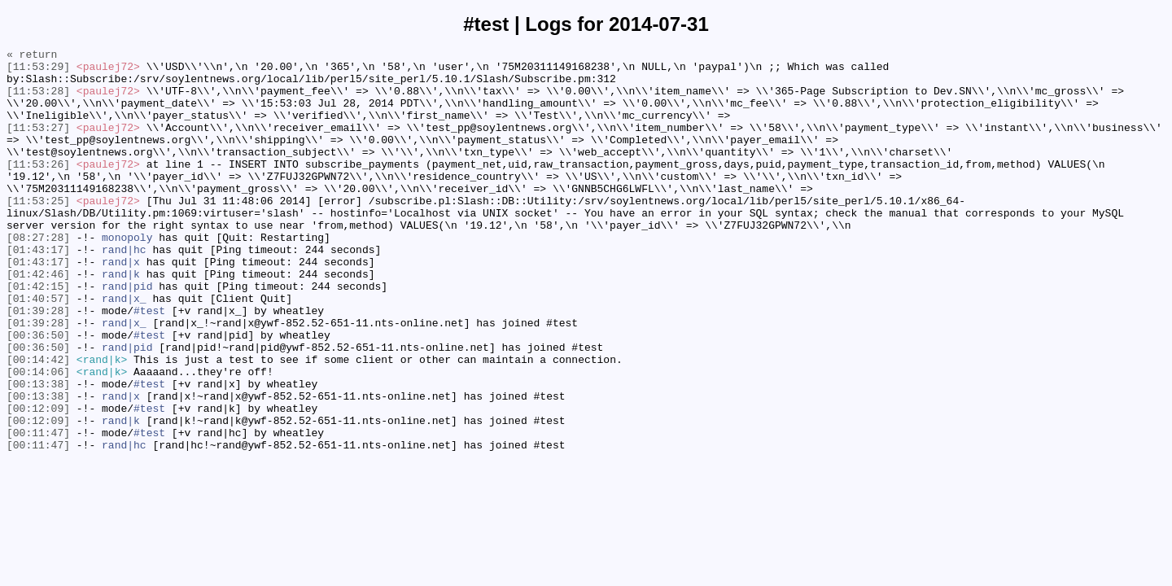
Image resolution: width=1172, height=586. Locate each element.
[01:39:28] (38, 363)
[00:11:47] (38, 510)
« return (32, 56)
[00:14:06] (38, 437)
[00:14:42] (38, 422)
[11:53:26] (38, 188)
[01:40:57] (38, 349)
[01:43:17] (38, 290)
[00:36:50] (38, 393)
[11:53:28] (38, 100)
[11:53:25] (38, 232)
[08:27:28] (38, 276)
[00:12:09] (38, 481)
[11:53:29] (38, 70)
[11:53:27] (38, 144)
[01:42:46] (38, 320)
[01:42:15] (38, 334)
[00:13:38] (38, 451)
